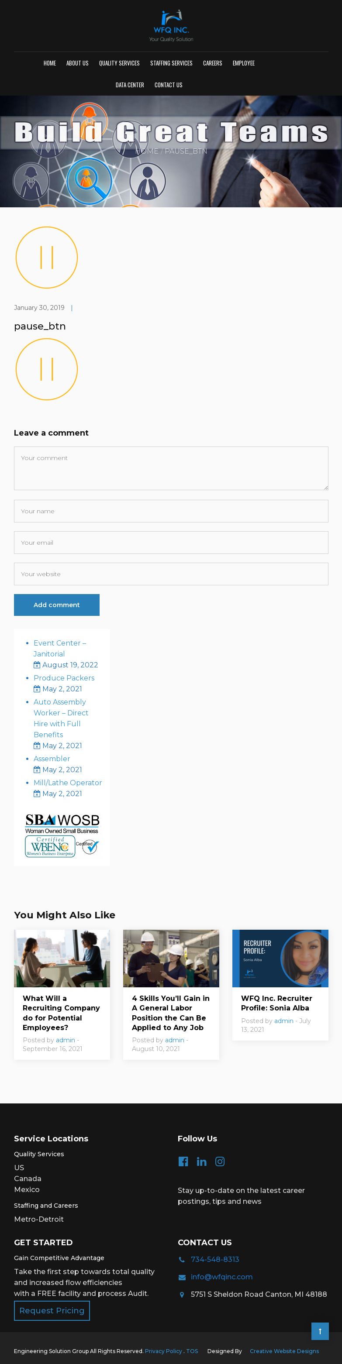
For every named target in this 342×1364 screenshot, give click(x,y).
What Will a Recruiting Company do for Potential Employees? (61, 1013)
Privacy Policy (164, 1351)
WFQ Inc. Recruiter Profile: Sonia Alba (276, 1003)
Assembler (52, 759)
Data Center (130, 84)
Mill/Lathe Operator (68, 783)
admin (65, 1040)
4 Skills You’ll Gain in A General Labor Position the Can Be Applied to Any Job (171, 1013)
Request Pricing (52, 1311)
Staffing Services (171, 62)
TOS (192, 1351)
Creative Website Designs (284, 1351)
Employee (244, 62)
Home (50, 62)
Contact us (169, 84)
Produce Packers (64, 678)
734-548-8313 (215, 1259)
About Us (77, 62)
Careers (212, 62)
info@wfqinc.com (222, 1277)
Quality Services (119, 62)
